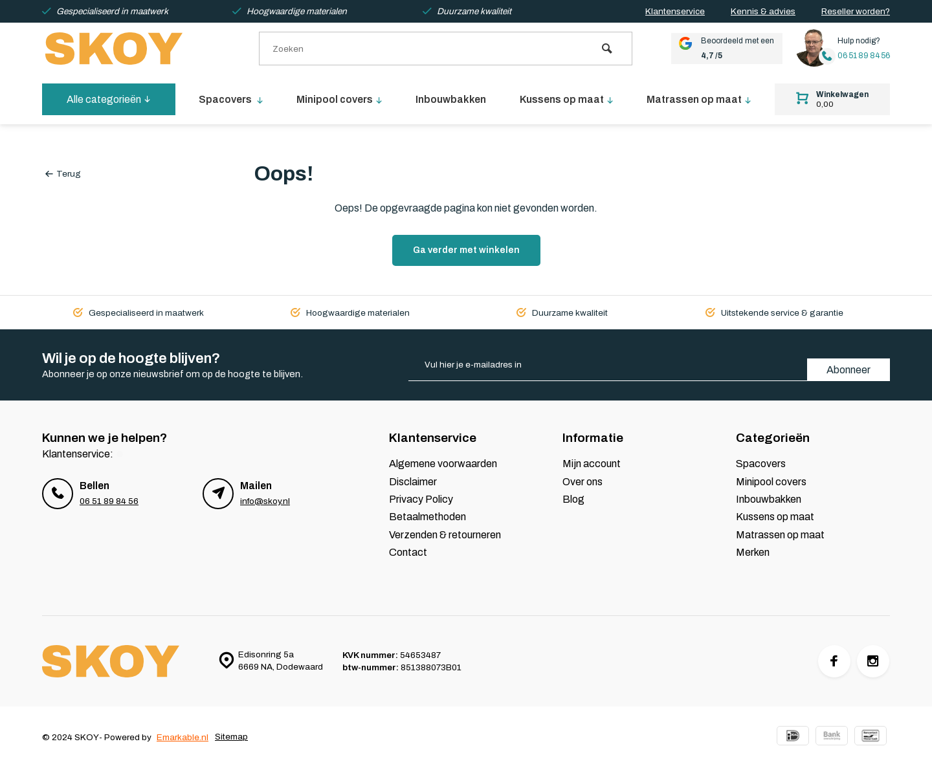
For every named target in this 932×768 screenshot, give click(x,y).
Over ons (582, 481)
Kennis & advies (763, 11)
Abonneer (849, 369)
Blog (573, 499)
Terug (63, 174)
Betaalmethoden (427, 516)
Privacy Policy (421, 499)
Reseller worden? (855, 11)
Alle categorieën (109, 99)
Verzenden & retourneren (445, 534)
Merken (753, 552)
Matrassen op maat (699, 99)
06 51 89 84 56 (862, 56)
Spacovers (231, 99)
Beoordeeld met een (721, 48)
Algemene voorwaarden (443, 463)
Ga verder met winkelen (466, 250)
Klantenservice (675, 11)
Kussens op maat (567, 99)
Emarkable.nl (182, 737)
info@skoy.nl (265, 501)
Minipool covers (340, 99)
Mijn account (591, 463)
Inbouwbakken (451, 99)
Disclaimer (413, 481)
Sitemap (231, 737)
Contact (408, 552)
